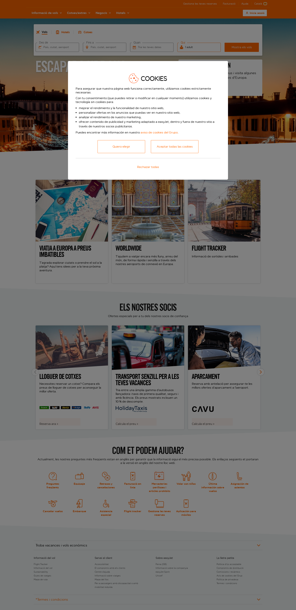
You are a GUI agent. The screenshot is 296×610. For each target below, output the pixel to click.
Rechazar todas (148, 167)
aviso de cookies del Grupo (159, 132)
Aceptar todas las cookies (175, 146)
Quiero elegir (121, 146)
